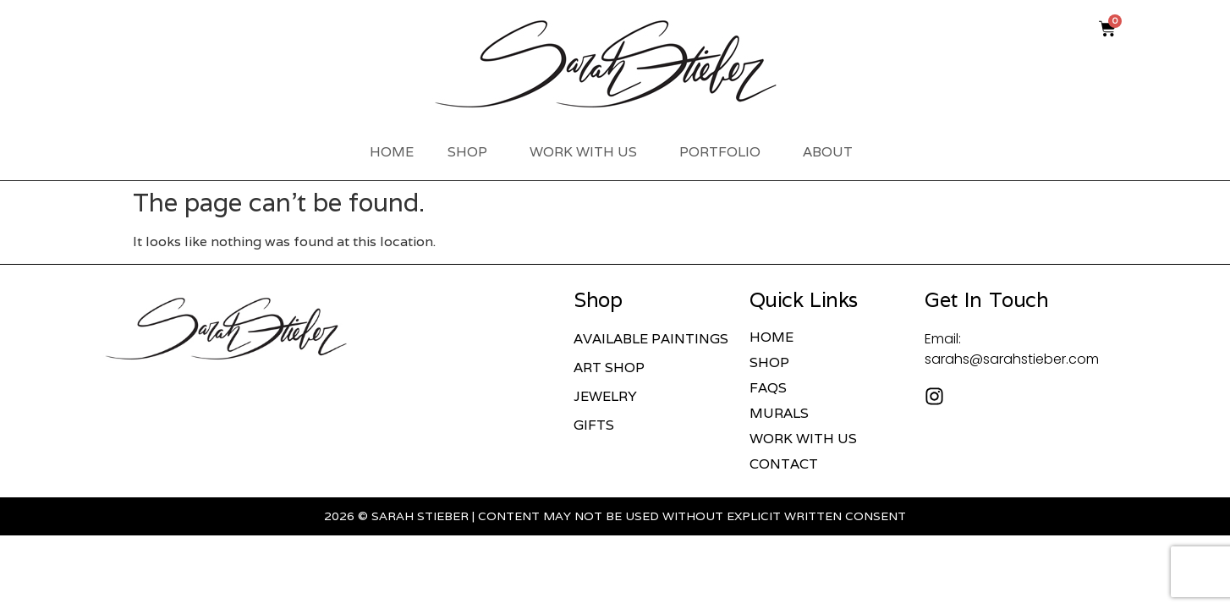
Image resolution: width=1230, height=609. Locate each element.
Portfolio (724, 152)
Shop (472, 152)
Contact (784, 464)
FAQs (768, 388)
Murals (779, 413)
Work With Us (587, 152)
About (832, 152)
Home (392, 152)
